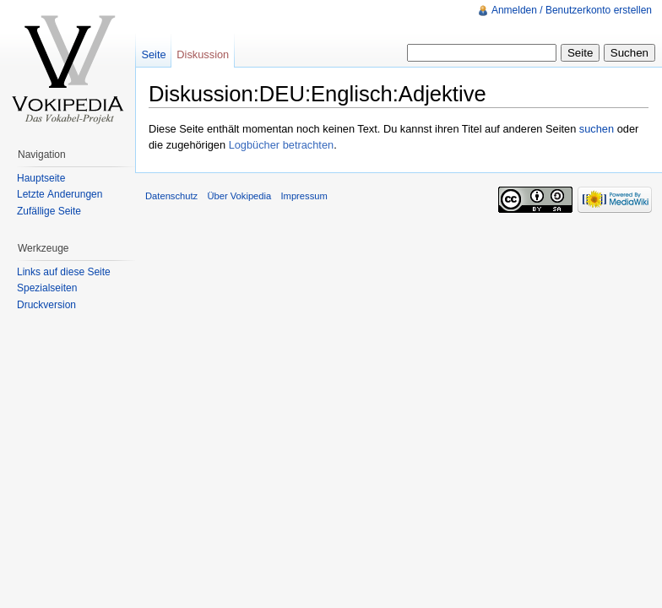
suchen (596, 128)
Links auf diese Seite (64, 272)
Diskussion (202, 54)
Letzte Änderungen (59, 194)
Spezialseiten (47, 288)
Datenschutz (171, 196)
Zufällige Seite (49, 211)
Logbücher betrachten (281, 144)
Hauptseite (41, 178)
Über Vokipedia (239, 196)
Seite (153, 54)
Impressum (303, 196)
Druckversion (46, 305)
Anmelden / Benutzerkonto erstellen (571, 10)
